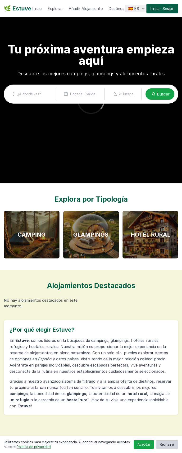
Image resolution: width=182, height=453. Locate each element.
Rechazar (167, 444)
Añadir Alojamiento (86, 8)
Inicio (37, 8)
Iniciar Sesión (162, 8)
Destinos (116, 8)
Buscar (160, 94)
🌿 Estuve (17, 8)
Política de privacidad (34, 447)
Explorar (55, 8)
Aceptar (143, 444)
